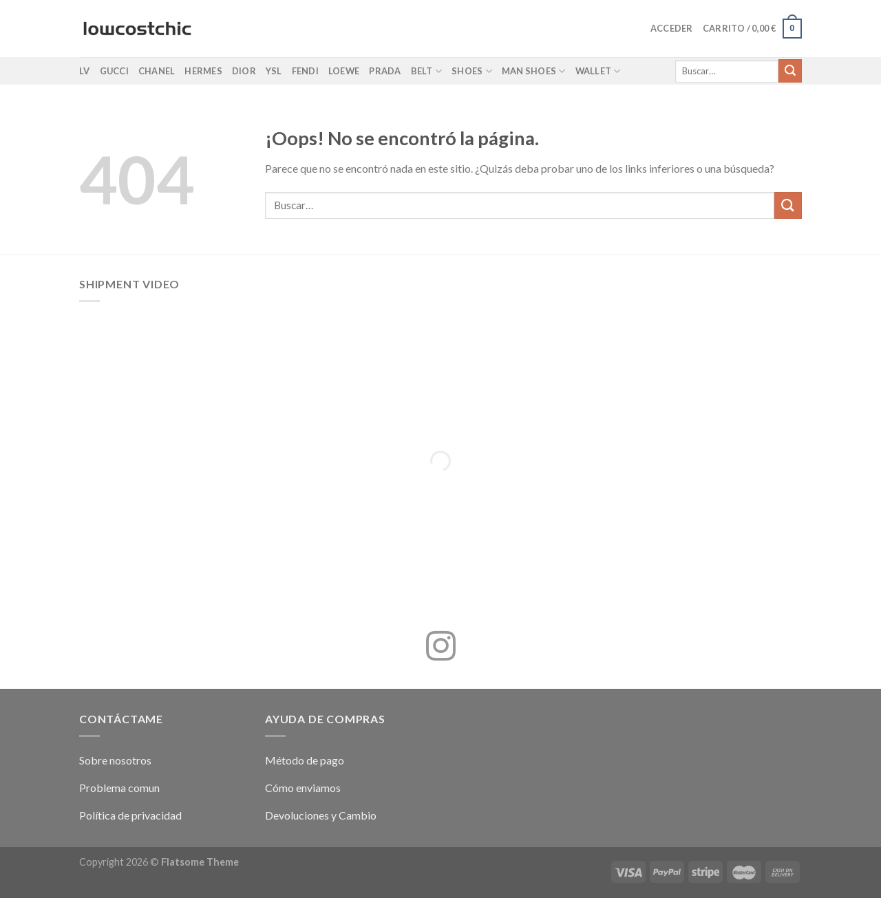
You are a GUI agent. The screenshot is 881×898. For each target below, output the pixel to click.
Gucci (114, 70)
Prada (385, 70)
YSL (274, 70)
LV (84, 70)
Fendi (305, 70)
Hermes (203, 70)
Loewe (343, 70)
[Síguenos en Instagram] (441, 648)
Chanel (157, 70)
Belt (426, 71)
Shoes (472, 71)
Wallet (598, 71)
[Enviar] (790, 71)
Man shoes (534, 71)
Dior (244, 70)
